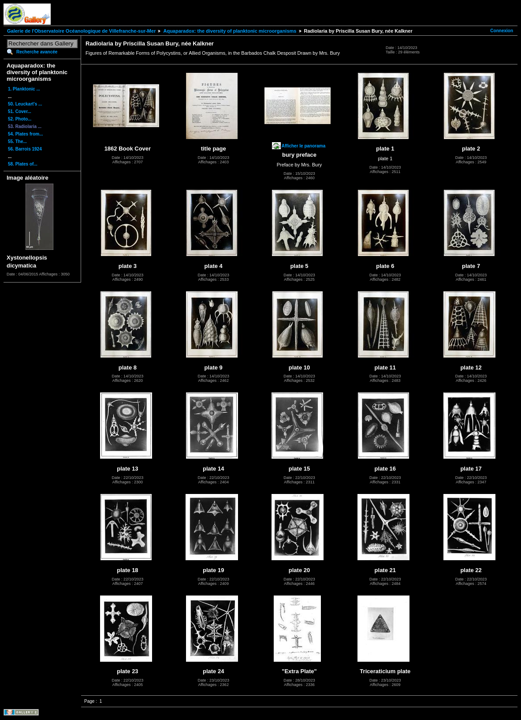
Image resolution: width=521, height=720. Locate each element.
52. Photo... (19, 119)
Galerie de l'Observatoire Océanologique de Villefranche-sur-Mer (81, 31)
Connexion (501, 30)
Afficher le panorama (303, 145)
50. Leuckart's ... (25, 104)
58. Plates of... (22, 164)
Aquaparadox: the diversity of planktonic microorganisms (229, 31)
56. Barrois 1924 (25, 149)
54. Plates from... (25, 134)
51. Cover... (19, 111)
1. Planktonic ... (24, 89)
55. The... (17, 141)
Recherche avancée (36, 51)
